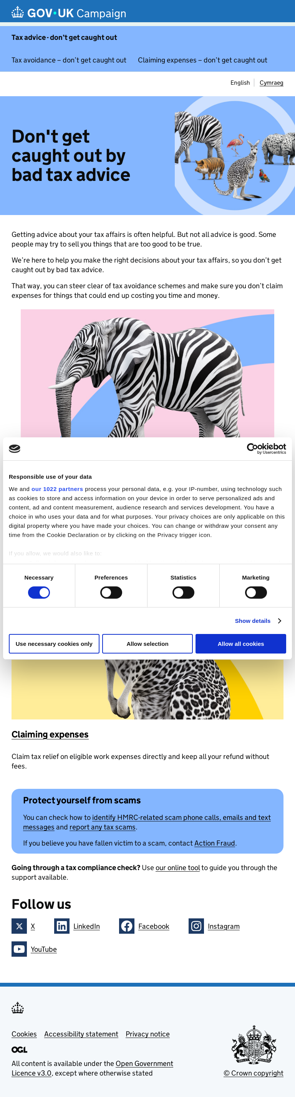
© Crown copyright (253, 1073)
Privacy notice (148, 1034)
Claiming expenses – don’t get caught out (202, 60)
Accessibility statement (81, 1034)
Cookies (24, 1034)
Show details (253, 620)
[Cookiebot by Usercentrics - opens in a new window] (252, 449)
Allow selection (147, 643)
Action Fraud (214, 843)
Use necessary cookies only (54, 643)
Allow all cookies (241, 643)
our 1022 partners (57, 488)
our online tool (178, 867)
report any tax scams (103, 827)
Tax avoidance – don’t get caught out (69, 60)
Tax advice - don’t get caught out (64, 37)
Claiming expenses (50, 734)
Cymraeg (271, 82)
